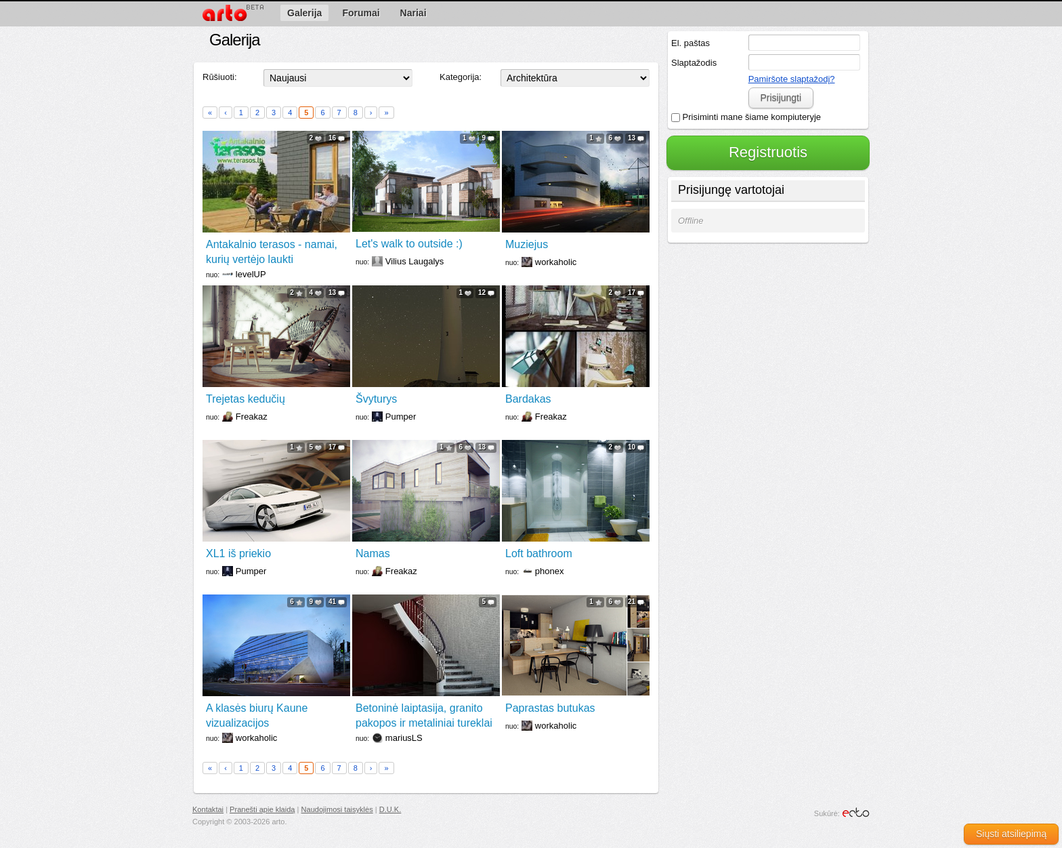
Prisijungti (780, 97)
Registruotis (768, 152)
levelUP (251, 274)
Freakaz (252, 416)
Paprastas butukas (550, 708)
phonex (549, 571)
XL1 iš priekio (238, 553)
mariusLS (404, 738)
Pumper (401, 416)
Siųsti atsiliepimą (1011, 833)
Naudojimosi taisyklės (337, 809)
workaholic (555, 262)
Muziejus (526, 244)
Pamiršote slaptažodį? (791, 79)
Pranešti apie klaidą (262, 809)
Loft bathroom (538, 553)
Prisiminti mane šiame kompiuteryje (746, 117)
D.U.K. (390, 809)
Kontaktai (208, 809)
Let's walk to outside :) (409, 243)
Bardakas (528, 399)
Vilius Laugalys (414, 261)
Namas (373, 553)
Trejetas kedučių (245, 399)
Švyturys (376, 399)
